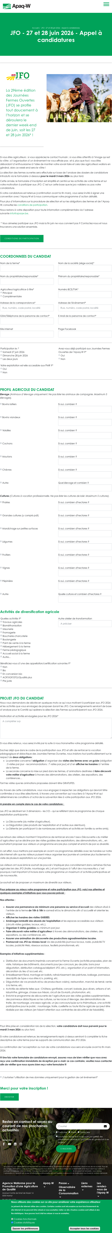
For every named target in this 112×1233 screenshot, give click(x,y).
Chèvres (6, 469)
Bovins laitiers (9, 404)
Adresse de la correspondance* (17, 302)
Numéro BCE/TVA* (68, 289)
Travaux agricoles (12, 622)
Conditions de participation (22, 238)
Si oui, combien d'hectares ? (73, 502)
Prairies (6, 502)
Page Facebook (67, 329)
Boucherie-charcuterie (15, 636)
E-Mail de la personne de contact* (77, 315)
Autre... (6, 657)
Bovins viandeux (11, 417)
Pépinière (7, 581)
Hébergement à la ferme (16, 646)
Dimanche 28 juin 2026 (15, 355)
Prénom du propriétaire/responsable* (78, 276)
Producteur (85, 1132)
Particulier (62, 1132)
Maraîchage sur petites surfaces (20, 528)
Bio (4, 670)
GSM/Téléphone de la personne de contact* (25, 315)
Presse (73, 1132)
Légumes (7, 541)
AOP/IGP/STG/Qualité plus (17, 677)
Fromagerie (9, 632)
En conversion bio (12, 673)
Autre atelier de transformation (75, 618)
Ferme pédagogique (14, 650)
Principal (7, 292)
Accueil (35, 28)
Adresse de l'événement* (72, 302)
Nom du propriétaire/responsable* (19, 276)
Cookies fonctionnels (25, 1219)
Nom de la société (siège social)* (76, 263)
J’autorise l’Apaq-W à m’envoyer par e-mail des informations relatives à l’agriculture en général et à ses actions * (83, 1139)
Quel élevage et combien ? (73, 482)
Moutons (7, 456)
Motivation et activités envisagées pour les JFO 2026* (29, 716)
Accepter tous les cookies (84, 1228)
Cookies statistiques (24, 1222)
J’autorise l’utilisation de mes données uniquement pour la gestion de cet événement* (50, 1077)
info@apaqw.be (19, 213)
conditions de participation (32, 204)
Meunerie (8, 629)
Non (63, 359)
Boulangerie (9, 639)
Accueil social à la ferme (16, 653)
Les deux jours (10, 359)
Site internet (6, 329)
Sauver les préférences (25, 1228)
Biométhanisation (12, 625)
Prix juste (7, 680)
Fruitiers (6, 554)
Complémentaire (12, 296)
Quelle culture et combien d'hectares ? (79, 594)
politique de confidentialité (62, 1171)
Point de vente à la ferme (17, 643)
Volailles (6, 430)
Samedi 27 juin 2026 (13, 352)
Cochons (7, 443)
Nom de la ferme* (10, 263)
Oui (63, 355)
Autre (5, 482)
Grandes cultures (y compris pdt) (20, 515)
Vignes (6, 567)
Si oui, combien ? (67, 404)
